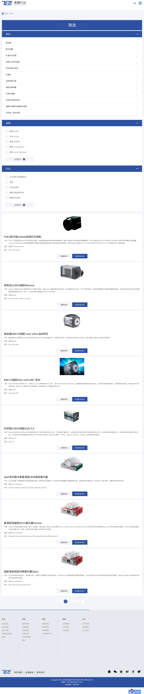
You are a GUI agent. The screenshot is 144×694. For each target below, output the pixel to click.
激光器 (8, 43)
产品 (11, 13)
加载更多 (17, 159)
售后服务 (45, 630)
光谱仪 (8, 75)
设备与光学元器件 (13, 62)
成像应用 (25, 627)
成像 (11, 182)
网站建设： (69, 684)
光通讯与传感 (11, 55)
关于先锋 (85, 624)
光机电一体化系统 (13, 113)
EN (134, 3)
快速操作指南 (7, 634)
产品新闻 (65, 630)
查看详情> (64, 256)
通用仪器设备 (11, 87)
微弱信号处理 (15, 198)
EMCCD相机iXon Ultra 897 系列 (22, 380)
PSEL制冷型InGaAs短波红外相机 (22, 236)
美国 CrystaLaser (17, 147)
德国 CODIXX (15, 142)
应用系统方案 (11, 81)
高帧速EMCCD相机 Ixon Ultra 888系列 (26, 334)
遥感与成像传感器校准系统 (16, 106)
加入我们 (85, 630)
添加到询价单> (80, 256)
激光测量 (9, 49)
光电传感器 (10, 94)
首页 (6, 13)
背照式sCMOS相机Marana (19, 285)
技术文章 (5, 627)
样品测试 (45, 624)
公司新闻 (65, 624)
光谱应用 (25, 634)
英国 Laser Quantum (18, 152)
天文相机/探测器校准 (18, 177)
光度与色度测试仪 (13, 100)
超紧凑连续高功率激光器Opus (21, 571)
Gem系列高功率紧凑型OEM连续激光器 (26, 477)
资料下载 (5, 630)
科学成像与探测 (12, 68)
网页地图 (18, 672)
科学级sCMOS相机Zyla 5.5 (19, 428)
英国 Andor (14, 131)
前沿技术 (5, 624)
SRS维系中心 (47, 634)
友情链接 (29, 672)
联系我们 (85, 627)
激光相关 (25, 624)
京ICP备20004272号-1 (75, 682)
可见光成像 (14, 187)
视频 (3, 637)
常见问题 (45, 627)
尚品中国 (76, 684)
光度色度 (25, 630)
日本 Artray (14, 136)
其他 (23, 640)
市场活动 (65, 627)
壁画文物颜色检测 (17, 192)
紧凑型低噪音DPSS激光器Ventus (23, 523)
